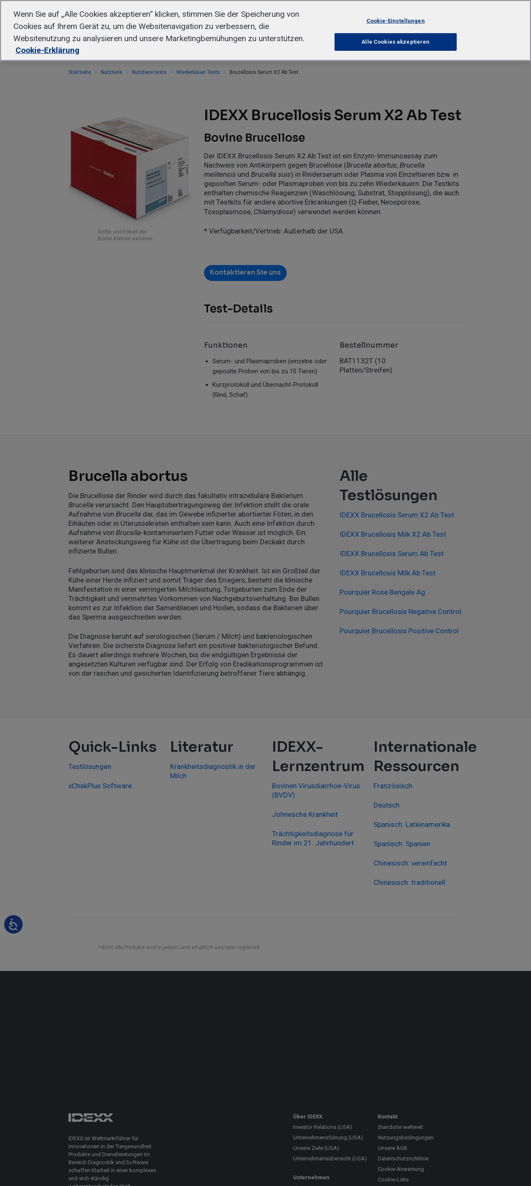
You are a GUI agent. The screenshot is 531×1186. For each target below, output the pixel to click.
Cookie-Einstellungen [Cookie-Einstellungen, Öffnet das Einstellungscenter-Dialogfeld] (395, 20)
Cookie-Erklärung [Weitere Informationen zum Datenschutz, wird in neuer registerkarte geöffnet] (47, 50)
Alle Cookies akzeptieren (395, 42)
